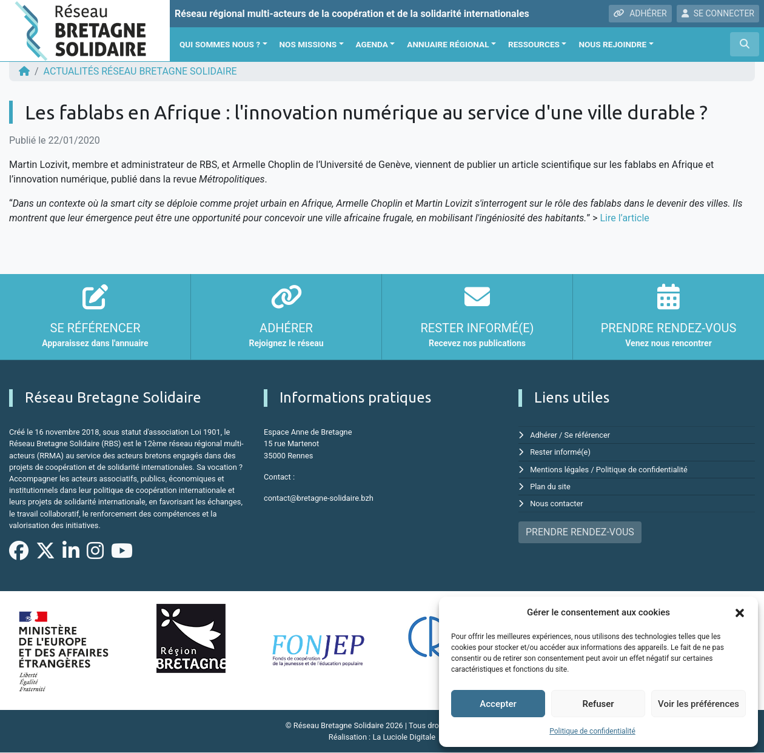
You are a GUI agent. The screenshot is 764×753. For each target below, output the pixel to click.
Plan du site (550, 486)
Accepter (498, 703)
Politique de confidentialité (592, 731)
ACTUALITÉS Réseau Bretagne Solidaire (140, 71)
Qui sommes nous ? (219, 44)
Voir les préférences (698, 703)
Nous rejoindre (612, 44)
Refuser (598, 703)
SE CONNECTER (718, 13)
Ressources (534, 44)
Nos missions (308, 44)
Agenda (372, 44)
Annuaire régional (448, 44)
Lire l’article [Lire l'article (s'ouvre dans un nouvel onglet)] (624, 218)
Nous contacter (556, 503)
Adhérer (543, 435)
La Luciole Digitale (403, 736)
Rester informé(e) (560, 452)
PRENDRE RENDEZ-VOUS (580, 532)
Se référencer (588, 435)
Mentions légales (559, 469)
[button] (740, 612)
